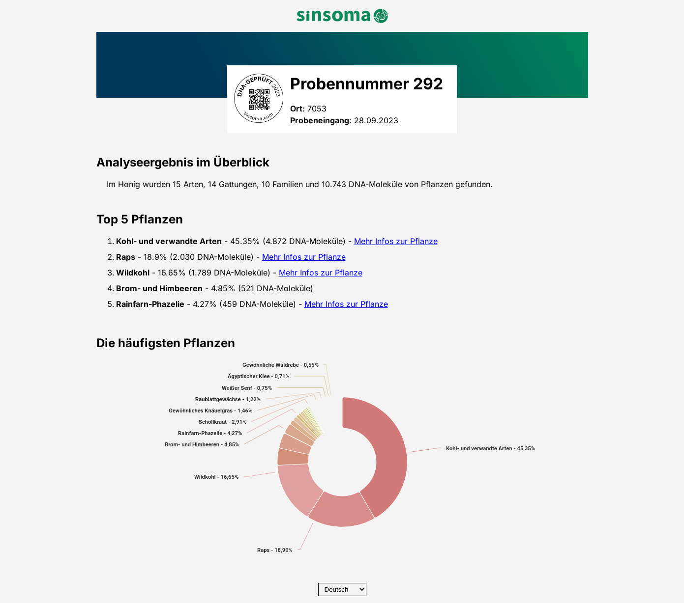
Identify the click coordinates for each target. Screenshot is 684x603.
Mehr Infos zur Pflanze (396, 241)
